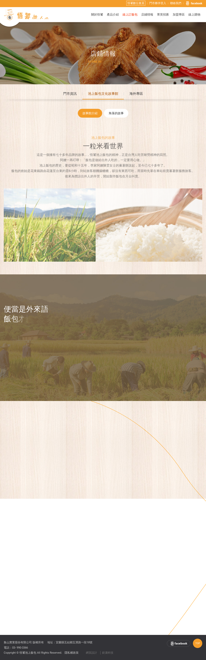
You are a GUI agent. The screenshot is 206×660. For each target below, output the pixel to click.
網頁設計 (91, 652)
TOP (197, 643)
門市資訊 (70, 94)
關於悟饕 (97, 14)
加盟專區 (179, 14)
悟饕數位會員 (135, 3)
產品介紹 (113, 14)
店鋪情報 (147, 14)
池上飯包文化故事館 (103, 94)
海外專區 (136, 94)
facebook (193, 3)
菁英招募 (163, 14)
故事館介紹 (90, 114)
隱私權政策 (72, 652)
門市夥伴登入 (157, 3)
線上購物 (194, 14)
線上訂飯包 (130, 14)
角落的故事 (116, 114)
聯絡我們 (175, 3)
